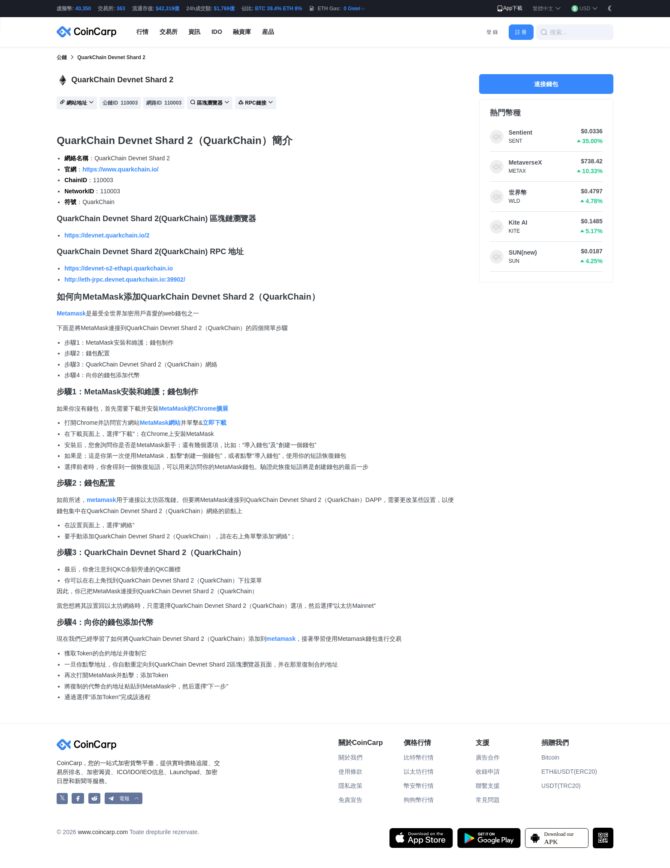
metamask (101, 499)
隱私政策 (350, 785)
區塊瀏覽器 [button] (209, 103)
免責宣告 (350, 799)
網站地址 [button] (77, 103)
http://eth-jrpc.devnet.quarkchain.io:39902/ (124, 279)
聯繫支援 (488, 785)
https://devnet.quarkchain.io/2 (106, 235)
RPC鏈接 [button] (255, 103)
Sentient (520, 132)
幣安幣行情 (419, 785)
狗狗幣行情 (419, 799)
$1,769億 (224, 9)
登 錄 (492, 32)
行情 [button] (142, 31)
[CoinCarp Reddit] (94, 798)
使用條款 (350, 771)
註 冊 (521, 32)
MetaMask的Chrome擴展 (193, 408)
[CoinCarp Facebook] (78, 798)
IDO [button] (216, 31)
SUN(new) (523, 252)
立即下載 (214, 422)
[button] (547, 9)
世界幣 (518, 192)
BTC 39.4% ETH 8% (278, 9)
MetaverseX (525, 162)
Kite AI (518, 222)
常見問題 (488, 799)
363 (121, 9)
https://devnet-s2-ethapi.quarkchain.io (118, 268)
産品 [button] (268, 31)
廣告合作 (488, 757)
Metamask (71, 313)
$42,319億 (167, 9)
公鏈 (62, 57)
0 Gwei (354, 9)
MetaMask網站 (160, 422)
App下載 (509, 8)
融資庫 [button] (242, 31)
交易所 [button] (169, 31)
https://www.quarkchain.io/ (120, 169)
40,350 (83, 9)
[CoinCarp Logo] (89, 32)
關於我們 (350, 757)
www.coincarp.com (103, 832)
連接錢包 (546, 84)
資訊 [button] (194, 31)
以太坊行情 (419, 771)
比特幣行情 (419, 757)
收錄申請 (488, 771)
